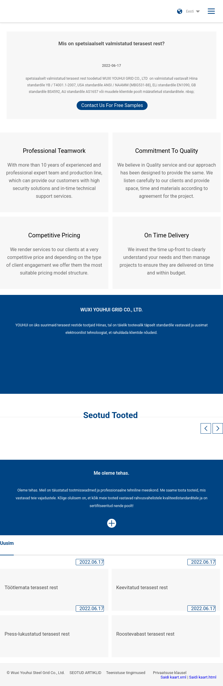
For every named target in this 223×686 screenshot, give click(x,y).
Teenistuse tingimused (126, 672)
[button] (218, 428)
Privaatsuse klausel (170, 672)
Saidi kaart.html (202, 677)
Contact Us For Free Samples (112, 105)
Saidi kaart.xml (173, 677)
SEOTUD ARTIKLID (85, 672)
